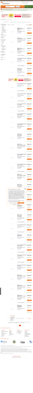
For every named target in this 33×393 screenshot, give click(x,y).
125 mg (2, 55)
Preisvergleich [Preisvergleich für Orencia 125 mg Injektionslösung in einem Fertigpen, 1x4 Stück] (30, 128)
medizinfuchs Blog (19, 331)
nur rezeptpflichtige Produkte (3, 49)
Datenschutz (14, 204)
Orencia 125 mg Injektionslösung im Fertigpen (21, 265)
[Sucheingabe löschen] (14, 6)
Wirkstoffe (2, 334)
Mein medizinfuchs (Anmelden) (27, 0)
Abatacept (3, 52)
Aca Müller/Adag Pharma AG (3, 31)
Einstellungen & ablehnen (12, 202)
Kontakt (10, 331)
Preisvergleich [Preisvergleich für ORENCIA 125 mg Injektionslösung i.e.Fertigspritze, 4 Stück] (30, 219)
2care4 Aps (3, 27)
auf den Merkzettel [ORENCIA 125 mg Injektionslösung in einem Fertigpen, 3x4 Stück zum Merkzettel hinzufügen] (29, 35)
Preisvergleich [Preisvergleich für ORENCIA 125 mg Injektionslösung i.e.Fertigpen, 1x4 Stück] (30, 280)
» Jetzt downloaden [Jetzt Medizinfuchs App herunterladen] (25, 3)
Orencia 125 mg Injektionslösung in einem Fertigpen (21, 114)
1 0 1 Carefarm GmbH (3, 26)
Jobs (9, 335)
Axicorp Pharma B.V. (3, 32)
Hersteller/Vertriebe (4, 333)
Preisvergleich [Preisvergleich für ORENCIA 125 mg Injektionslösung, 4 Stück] (30, 239)
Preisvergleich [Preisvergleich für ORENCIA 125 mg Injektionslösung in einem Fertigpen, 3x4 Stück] (30, 53)
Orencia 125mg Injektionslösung (21, 224)
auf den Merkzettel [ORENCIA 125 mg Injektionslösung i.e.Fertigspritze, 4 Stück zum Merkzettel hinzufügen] (29, 221)
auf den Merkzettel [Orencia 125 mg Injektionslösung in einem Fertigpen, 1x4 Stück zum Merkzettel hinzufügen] (29, 131)
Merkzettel (26, 5)
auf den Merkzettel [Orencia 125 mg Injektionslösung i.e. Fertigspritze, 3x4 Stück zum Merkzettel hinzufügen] (29, 65)
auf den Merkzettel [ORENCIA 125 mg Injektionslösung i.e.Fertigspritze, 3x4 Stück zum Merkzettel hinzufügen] (29, 75)
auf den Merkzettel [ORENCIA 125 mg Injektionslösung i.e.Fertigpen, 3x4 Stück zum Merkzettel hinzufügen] (29, 45)
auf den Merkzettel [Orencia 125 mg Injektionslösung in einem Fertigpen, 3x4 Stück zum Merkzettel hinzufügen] (29, 161)
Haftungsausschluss (27, 333)
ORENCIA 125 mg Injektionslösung (19, 235)
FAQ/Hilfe (10, 332)
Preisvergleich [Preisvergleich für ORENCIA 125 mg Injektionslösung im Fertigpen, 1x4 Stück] (30, 179)
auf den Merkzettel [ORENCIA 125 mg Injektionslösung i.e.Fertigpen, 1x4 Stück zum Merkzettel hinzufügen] (29, 282)
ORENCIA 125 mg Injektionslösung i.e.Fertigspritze (19, 69)
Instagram (19, 333)
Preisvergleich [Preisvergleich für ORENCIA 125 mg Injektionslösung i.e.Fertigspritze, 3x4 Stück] (30, 73)
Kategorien (2, 7)
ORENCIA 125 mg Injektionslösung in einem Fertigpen (21, 29)
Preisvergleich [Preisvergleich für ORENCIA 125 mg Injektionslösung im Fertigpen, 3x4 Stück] (30, 199)
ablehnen (15, 193)
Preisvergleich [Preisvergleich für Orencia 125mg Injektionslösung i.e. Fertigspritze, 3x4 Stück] (30, 108)
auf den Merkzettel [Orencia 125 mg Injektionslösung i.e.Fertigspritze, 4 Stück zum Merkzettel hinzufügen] (29, 262)
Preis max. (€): (3, 59)
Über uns (26, 331)
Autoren (2, 336)
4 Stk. (2, 43)
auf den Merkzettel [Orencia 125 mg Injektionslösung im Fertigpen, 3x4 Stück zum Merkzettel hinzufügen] (29, 272)
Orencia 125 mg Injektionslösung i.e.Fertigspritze (21, 255)
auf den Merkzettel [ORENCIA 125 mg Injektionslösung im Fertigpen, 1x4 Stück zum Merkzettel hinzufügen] (29, 151)
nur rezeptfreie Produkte (3, 46)
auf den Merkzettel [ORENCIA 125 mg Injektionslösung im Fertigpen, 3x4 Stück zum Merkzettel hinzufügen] (29, 201)
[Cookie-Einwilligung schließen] (25, 188)
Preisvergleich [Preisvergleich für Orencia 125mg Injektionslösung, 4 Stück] (30, 229)
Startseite (2, 11)
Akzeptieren (20, 202)
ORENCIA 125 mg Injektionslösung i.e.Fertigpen (21, 38)
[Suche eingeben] (9, 6)
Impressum (18, 204)
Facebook (19, 332)
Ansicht (27, 24)
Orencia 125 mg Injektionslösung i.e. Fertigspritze (21, 58)
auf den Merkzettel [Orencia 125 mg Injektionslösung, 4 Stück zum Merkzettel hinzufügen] (29, 90)
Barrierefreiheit (27, 336)
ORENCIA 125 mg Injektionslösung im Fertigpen (21, 285)
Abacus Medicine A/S (3, 29)
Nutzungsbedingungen (28, 334)
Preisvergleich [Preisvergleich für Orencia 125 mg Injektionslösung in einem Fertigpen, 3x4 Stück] (30, 118)
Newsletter (10, 333)
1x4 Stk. (2, 41)
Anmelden (22, 7)
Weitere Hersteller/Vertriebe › (3, 34)
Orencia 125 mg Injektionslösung (21, 83)
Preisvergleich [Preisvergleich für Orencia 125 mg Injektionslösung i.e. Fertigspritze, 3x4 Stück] (30, 63)
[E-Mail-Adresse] (20, 318)
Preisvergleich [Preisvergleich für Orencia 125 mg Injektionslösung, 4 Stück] (30, 88)
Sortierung (13, 25)
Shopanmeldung (11, 334)
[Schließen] (31, 9)
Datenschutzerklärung (18, 194)
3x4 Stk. (2, 42)
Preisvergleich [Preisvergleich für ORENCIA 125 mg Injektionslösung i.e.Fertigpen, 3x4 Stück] (30, 43)
